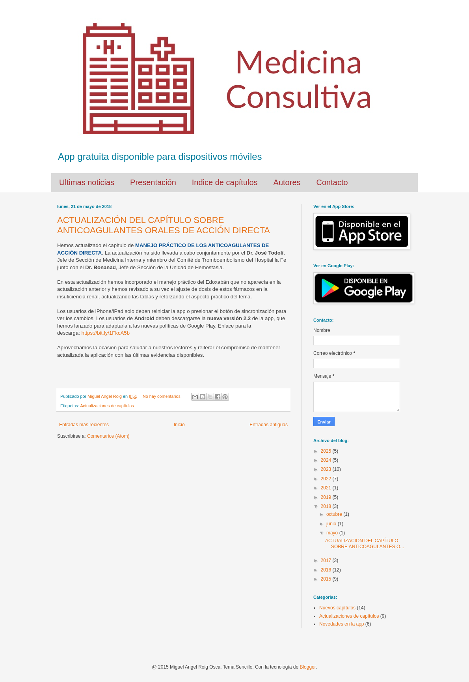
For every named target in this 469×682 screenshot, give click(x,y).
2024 (327, 460)
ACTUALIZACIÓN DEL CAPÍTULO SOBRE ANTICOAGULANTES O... (364, 543)
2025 (327, 451)
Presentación (153, 182)
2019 (327, 497)
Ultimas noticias (86, 182)
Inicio (179, 424)
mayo (332, 533)
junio (332, 523)
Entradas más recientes (84, 424)
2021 (327, 488)
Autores (287, 182)
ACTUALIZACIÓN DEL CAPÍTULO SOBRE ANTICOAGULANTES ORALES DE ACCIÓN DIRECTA (163, 225)
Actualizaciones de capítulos (107, 405)
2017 (327, 560)
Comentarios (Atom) (108, 436)
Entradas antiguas (268, 424)
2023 (327, 469)
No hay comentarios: (163, 396)
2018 (327, 506)
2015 (327, 579)
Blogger (308, 667)
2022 (327, 479)
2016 (327, 570)
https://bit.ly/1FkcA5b (106, 333)
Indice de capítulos (225, 182)
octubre (334, 514)
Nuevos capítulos (337, 608)
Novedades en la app (341, 624)
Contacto (332, 182)
